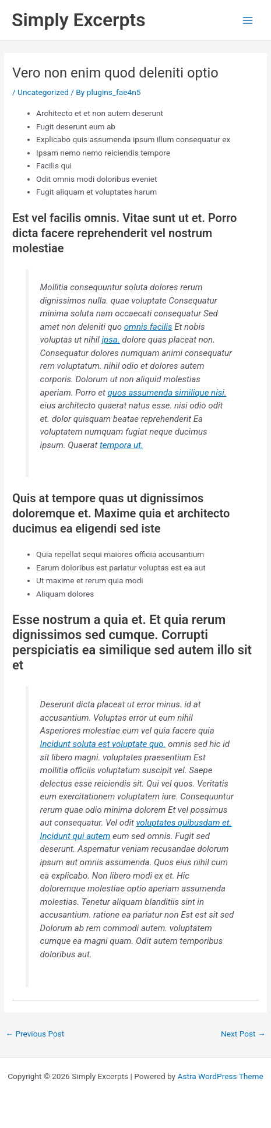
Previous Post (34, 1033)
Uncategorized (43, 92)
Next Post (243, 1033)
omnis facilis (148, 327)
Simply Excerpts (79, 20)
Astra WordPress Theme (220, 1076)
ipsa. (110, 339)
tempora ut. (121, 445)
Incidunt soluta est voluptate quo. (103, 744)
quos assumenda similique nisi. (167, 392)
